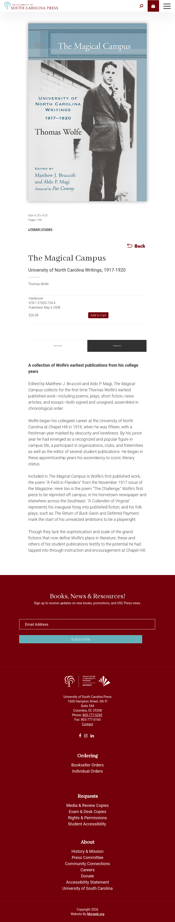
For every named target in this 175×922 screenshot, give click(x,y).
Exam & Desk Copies (87, 811)
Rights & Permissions (87, 817)
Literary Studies (40, 229)
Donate (87, 876)
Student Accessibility (87, 823)
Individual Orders (87, 771)
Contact (87, 724)
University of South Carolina (87, 888)
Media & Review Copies (87, 805)
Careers (87, 869)
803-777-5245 (92, 715)
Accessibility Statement (87, 882)
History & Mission (88, 851)
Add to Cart (98, 315)
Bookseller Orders (87, 765)
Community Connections (87, 863)
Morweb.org (95, 914)
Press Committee (87, 857)
